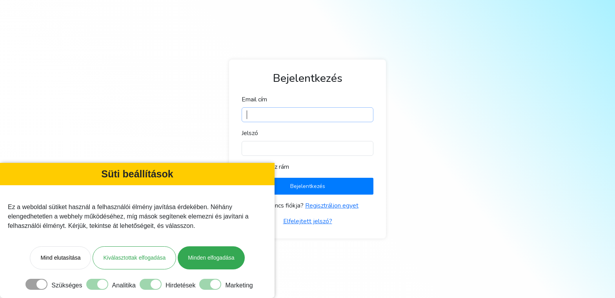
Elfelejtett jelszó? (307, 221)
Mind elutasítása (60, 258)
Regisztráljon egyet (331, 205)
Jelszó (250, 133)
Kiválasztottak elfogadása (134, 258)
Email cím (254, 99)
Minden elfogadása (211, 258)
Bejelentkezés (307, 186)
